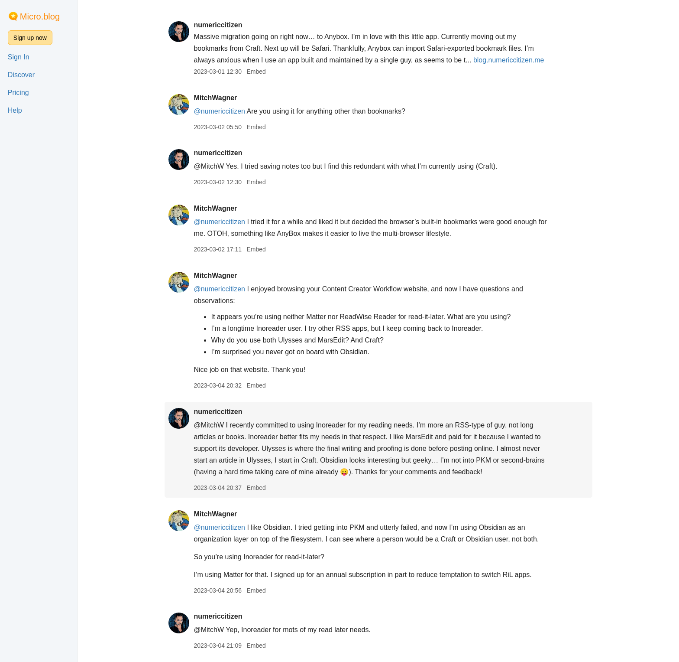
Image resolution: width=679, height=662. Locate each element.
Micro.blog (40, 16)
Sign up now (30, 37)
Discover (21, 74)
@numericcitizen (219, 111)
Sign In (18, 57)
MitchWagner (215, 97)
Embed (255, 71)
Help (15, 110)
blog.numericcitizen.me (508, 60)
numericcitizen (218, 25)
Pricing (18, 92)
